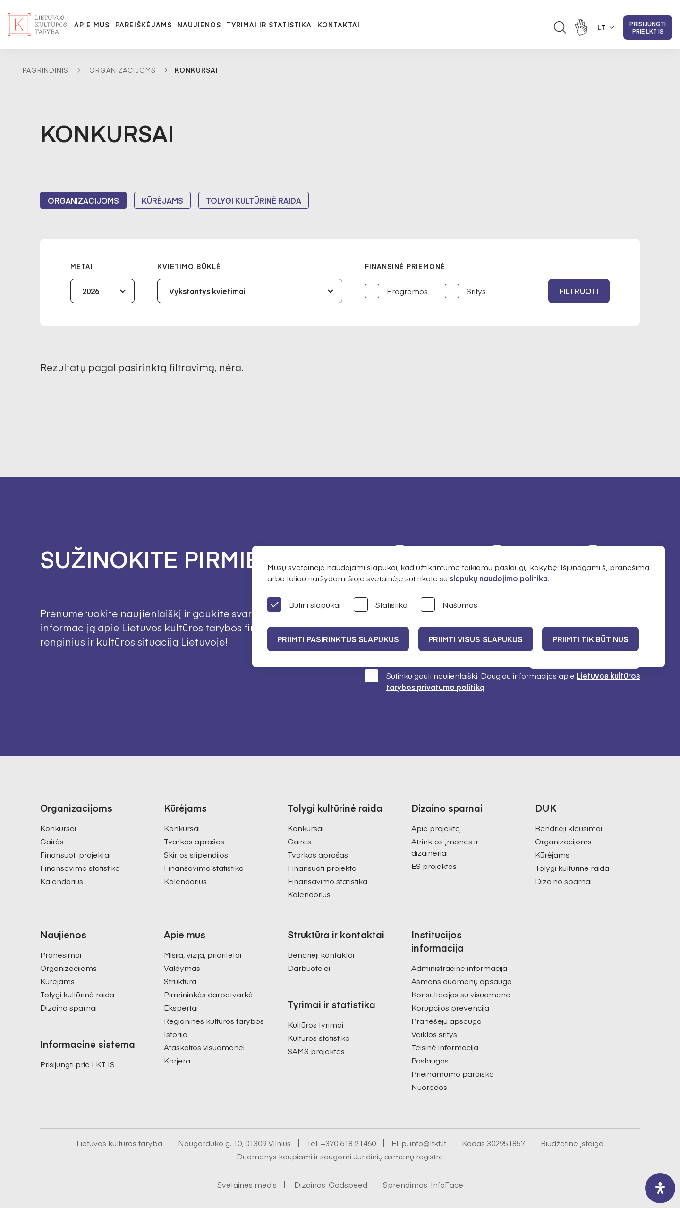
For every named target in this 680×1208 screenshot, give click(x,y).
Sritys (465, 291)
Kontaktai (338, 24)
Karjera (177, 1034)
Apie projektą (435, 802)
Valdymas (182, 942)
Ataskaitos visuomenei (204, 1021)
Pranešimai (60, 929)
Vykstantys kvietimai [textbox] (207, 291)
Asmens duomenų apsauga (461, 955)
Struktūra (180, 955)
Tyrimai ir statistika (269, 24)
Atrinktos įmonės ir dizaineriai (444, 821)
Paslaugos (430, 1034)
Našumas (449, 605)
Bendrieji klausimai (568, 802)
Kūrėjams (162, 200)
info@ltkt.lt (428, 1117)
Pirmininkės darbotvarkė (208, 968)
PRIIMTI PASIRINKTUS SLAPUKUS (339, 639)
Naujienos (199, 24)
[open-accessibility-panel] (660, 1188)
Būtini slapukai (303, 605)
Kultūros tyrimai (315, 999)
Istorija (175, 1008)
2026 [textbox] (90, 291)
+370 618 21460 (348, 1117)
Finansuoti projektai (75, 829)
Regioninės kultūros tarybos (214, 995)
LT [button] (601, 27)
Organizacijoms (122, 70)
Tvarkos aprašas (194, 815)
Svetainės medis (247, 1159)
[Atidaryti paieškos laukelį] (560, 27)
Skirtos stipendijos (196, 829)
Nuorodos (429, 1061)
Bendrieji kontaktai (321, 929)
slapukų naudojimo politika (499, 578)
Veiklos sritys (434, 1008)
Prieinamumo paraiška (452, 1048)
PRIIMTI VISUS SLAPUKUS (481, 639)
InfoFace (447, 1159)
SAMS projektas (316, 1025)
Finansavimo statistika (80, 842)
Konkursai (58, 802)
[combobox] (102, 291)
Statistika (381, 605)
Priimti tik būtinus (599, 639)
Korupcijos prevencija (450, 982)
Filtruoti (579, 291)
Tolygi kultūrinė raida (253, 200)
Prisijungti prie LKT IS (647, 27)
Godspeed (348, 1159)
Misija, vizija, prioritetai (202, 929)
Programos (396, 291)
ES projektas (434, 840)
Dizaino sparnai (563, 855)
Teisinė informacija (444, 1021)
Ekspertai (181, 982)
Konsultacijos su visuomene (460, 968)
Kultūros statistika (319, 1012)
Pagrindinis (45, 70)
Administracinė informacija (459, 942)
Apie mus (92, 24)
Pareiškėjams (143, 24)
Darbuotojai (309, 942)
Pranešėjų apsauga (446, 995)
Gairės (52, 815)
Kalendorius (61, 855)
